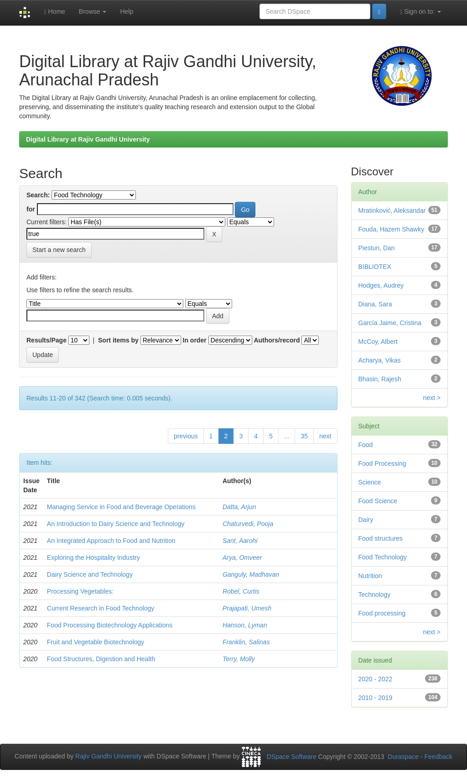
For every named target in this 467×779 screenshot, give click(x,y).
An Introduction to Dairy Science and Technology (116, 523)
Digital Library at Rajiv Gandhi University (88, 139)
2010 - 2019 (375, 697)
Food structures (380, 538)
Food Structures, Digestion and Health (101, 659)
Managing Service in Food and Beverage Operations (121, 507)
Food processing (382, 613)
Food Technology (382, 557)
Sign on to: (420, 12)
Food (365, 444)
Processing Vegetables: (80, 591)
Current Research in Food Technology (101, 608)
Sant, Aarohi (240, 540)
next (325, 436)
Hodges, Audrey (381, 285)
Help (126, 11)
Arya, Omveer (242, 557)
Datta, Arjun (239, 507)
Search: (38, 195)
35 (304, 436)
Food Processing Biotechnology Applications (110, 625)
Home (54, 12)
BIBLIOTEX (374, 266)
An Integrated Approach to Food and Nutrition (111, 540)
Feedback (438, 756)
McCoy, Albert (378, 341)
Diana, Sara (375, 304)
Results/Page (46, 340)
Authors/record (277, 340)
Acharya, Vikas (379, 360)
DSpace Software (292, 756)
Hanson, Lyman (245, 625)
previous (186, 436)
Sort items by (118, 340)
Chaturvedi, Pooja (248, 523)
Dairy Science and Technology (90, 574)
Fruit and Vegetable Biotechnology (95, 642)
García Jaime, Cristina (389, 322)
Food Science (378, 501)
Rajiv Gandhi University (108, 756)
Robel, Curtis (241, 591)
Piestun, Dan (376, 248)
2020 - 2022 (375, 679)
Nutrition (370, 575)
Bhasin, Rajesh (379, 379)
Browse (93, 11)
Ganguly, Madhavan (251, 574)
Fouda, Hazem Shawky (391, 229)
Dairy (366, 519)
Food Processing (382, 463)
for (30, 209)
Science (369, 482)
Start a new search (59, 249)
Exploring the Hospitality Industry (93, 557)
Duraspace (403, 756)
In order (195, 340)
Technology (374, 594)
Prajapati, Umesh (247, 608)
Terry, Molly (239, 659)
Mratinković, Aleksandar (392, 210)
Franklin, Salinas (246, 642)
